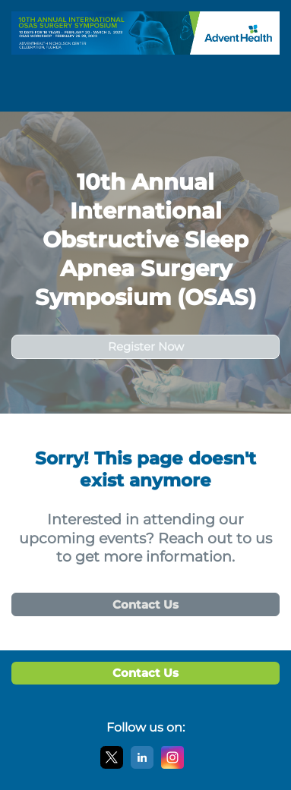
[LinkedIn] (142, 765)
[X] (111, 765)
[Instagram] (172, 765)
